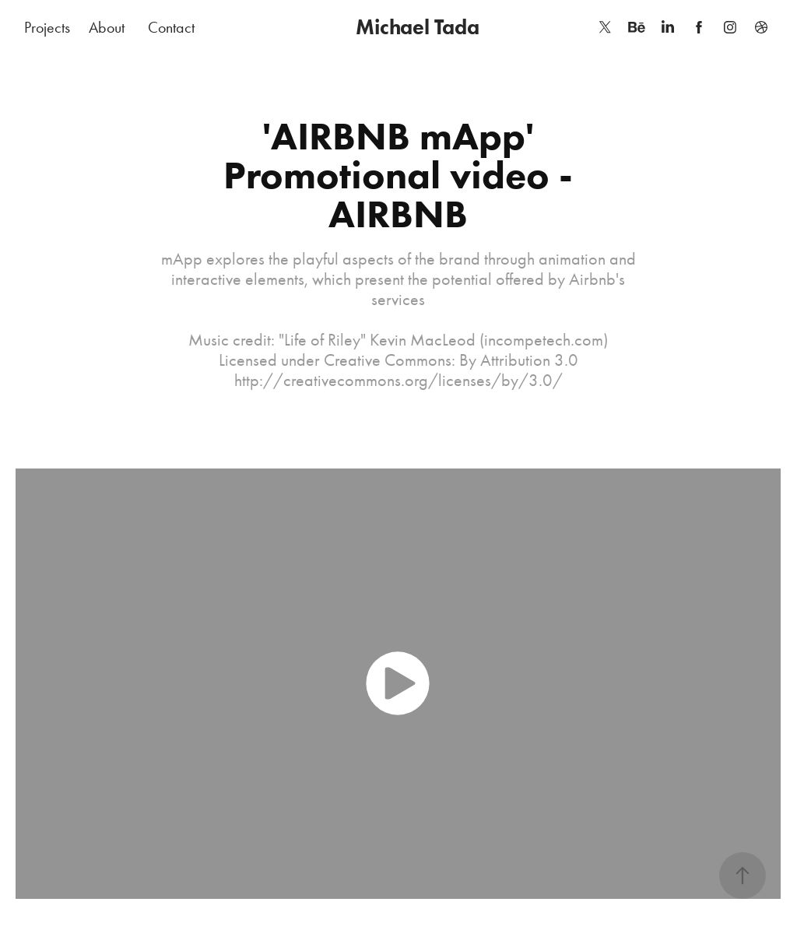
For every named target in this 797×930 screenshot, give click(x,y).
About (107, 27)
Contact (171, 27)
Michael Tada (417, 27)
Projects (47, 27)
